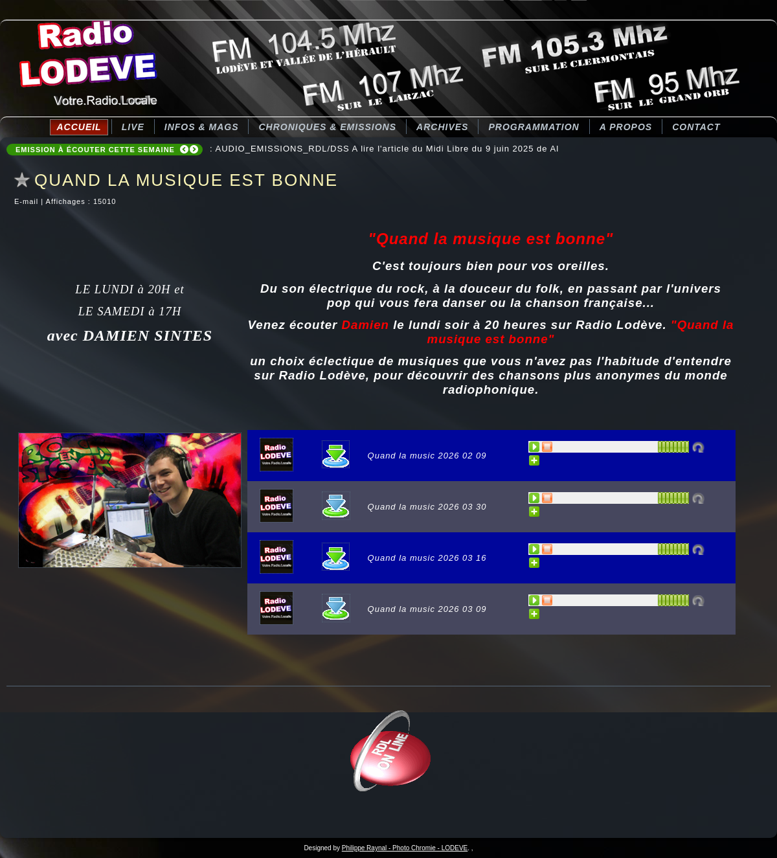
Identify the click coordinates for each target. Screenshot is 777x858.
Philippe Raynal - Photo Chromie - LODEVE (405, 848)
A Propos (626, 127)
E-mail (27, 201)
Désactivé (698, 447)
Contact (696, 127)
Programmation (533, 127)
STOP (547, 447)
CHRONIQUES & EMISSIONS (327, 127)
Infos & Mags (201, 127)
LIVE (133, 127)
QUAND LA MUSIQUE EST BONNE (186, 180)
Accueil (78, 127)
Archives (442, 127)
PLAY (534, 447)
